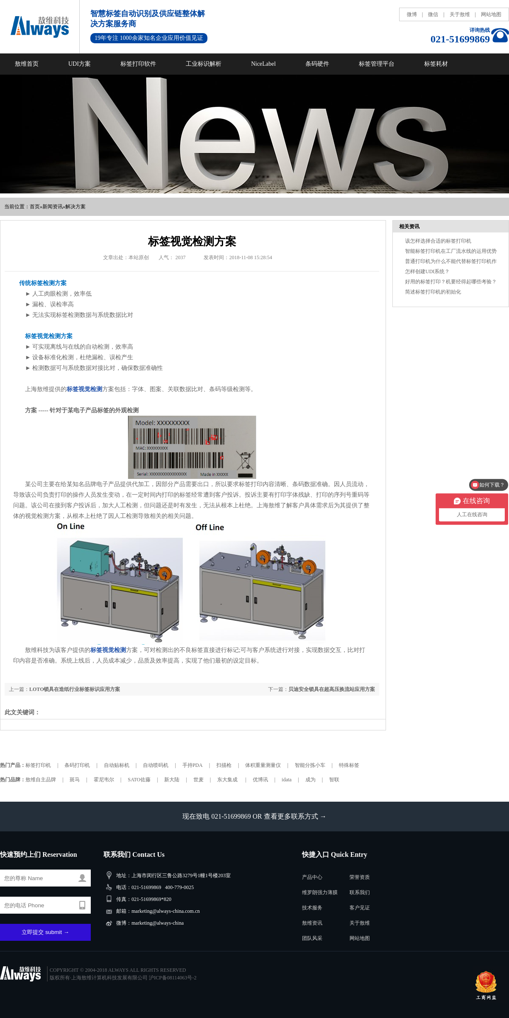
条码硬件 (317, 64)
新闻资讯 (52, 207)
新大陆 (171, 780)
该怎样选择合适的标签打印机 (438, 241)
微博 (412, 14)
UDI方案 (79, 64)
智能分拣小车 (310, 765)
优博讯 (260, 780)
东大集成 (228, 780)
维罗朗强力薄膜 (320, 892)
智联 (334, 780)
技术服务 (312, 908)
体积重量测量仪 (263, 765)
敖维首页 (27, 64)
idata (286, 780)
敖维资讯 (312, 923)
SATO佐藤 (139, 780)
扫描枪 (224, 765)
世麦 (198, 780)
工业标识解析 (203, 64)
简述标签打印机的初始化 (433, 292)
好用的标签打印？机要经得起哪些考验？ (451, 282)
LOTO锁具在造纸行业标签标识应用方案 (74, 689)
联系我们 (360, 892)
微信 (433, 14)
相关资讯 (409, 226)
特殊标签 (349, 765)
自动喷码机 (155, 765)
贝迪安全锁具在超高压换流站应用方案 (331, 689)
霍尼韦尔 (104, 780)
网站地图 (491, 14)
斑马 (75, 780)
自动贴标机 (116, 765)
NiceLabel (263, 64)
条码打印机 (77, 765)
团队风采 (312, 938)
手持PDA (192, 765)
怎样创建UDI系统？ (427, 271)
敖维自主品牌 (40, 780)
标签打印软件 (138, 64)
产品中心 (312, 877)
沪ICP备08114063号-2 (172, 978)
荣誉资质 (360, 877)
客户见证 (360, 908)
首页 (35, 207)
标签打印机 (38, 765)
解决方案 (75, 207)
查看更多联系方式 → (295, 816)
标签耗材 (436, 64)
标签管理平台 (376, 64)
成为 (310, 780)
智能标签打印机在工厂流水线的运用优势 (451, 251)
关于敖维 (460, 14)
